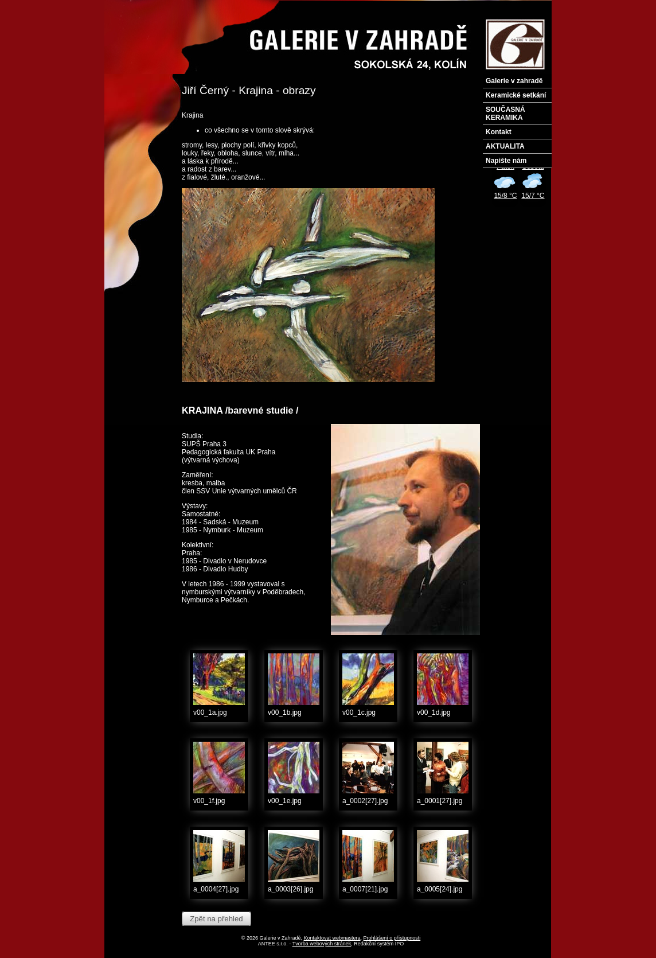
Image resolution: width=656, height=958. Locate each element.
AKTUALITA (505, 146)
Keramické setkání (516, 95)
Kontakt (498, 132)
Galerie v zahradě (514, 81)
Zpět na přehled (216, 918)
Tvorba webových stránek (322, 944)
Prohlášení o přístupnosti (392, 938)
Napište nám (506, 161)
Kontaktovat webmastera (332, 938)
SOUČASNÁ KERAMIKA (505, 114)
